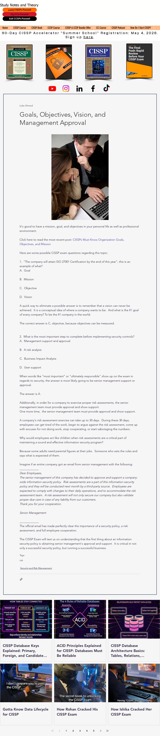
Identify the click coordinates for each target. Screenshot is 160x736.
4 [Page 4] (87, 730)
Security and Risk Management (36, 568)
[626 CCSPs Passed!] (20, 18)
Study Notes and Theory (19, 5)
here (88, 37)
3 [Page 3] (80, 730)
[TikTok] (106, 88)
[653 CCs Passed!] (19, 14)
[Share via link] (21, 579)
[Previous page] (59, 731)
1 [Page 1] (66, 730)
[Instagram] (66, 88)
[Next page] (101, 731)
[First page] (53, 731)
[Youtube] (52, 88)
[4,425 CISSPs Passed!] (20, 10)
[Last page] (107, 731)
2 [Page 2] (73, 730)
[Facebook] (93, 88)
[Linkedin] (79, 88)
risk (21, 560)
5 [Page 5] (93, 730)
